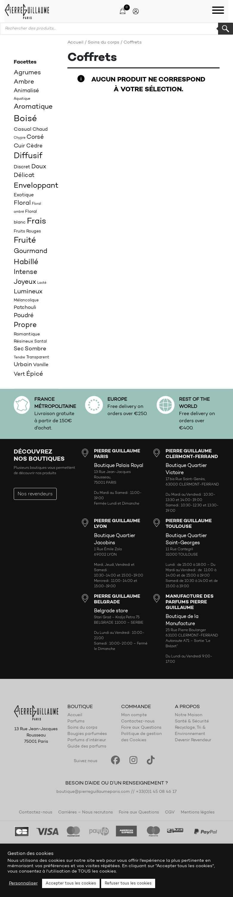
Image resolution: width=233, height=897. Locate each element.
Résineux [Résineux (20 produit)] (23, 341)
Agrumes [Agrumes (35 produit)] (27, 73)
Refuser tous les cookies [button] (128, 883)
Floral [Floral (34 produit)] (22, 203)
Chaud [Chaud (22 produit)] (40, 129)
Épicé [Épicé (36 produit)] (34, 374)
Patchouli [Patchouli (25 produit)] (25, 307)
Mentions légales (198, 812)
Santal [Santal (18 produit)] (40, 341)
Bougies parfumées (87, 734)
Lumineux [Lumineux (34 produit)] (28, 292)
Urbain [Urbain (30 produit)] (23, 365)
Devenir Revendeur (193, 740)
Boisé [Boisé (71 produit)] (25, 119)
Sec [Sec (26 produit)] (19, 349)
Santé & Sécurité (192, 721)
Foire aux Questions (141, 728)
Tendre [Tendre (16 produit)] (19, 357)
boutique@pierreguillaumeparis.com (93, 792)
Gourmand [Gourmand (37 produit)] (30, 251)
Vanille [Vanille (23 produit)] (40, 365)
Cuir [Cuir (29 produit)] (19, 146)
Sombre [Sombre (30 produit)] (35, 349)
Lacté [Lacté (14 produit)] (41, 283)
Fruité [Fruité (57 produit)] (25, 241)
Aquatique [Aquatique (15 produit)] (22, 99)
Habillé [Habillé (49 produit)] (26, 262)
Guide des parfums (86, 747)
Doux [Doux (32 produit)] (38, 167)
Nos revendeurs (35, 494)
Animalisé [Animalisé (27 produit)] (26, 91)
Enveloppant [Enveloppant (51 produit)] (36, 185)
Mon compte (134, 715)
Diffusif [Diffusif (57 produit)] (28, 156)
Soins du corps (103, 42)
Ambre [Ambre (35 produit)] (24, 82)
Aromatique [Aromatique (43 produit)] (33, 107)
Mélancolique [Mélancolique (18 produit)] (26, 300)
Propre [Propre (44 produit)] (25, 325)
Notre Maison (188, 715)
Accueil (75, 42)
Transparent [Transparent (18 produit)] (37, 357)
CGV (170, 812)
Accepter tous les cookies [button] (71, 883)
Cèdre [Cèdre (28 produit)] (34, 146)
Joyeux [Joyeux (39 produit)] (25, 282)
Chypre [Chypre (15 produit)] (19, 138)
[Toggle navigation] (218, 11)
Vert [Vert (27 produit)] (19, 374)
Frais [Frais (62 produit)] (36, 221)
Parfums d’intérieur (86, 740)
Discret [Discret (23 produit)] (22, 167)
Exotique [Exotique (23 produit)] (24, 195)
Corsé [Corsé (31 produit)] (35, 137)
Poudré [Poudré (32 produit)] (24, 316)
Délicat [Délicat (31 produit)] (24, 175)
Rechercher (225, 29)
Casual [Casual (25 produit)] (22, 129)
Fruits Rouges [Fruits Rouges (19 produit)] (27, 231)
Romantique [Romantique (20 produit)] (27, 334)
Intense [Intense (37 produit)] (25, 272)
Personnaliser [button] (23, 883)
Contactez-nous (138, 721)
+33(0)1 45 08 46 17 (156, 792)
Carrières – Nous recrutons (85, 812)
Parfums (75, 721)
